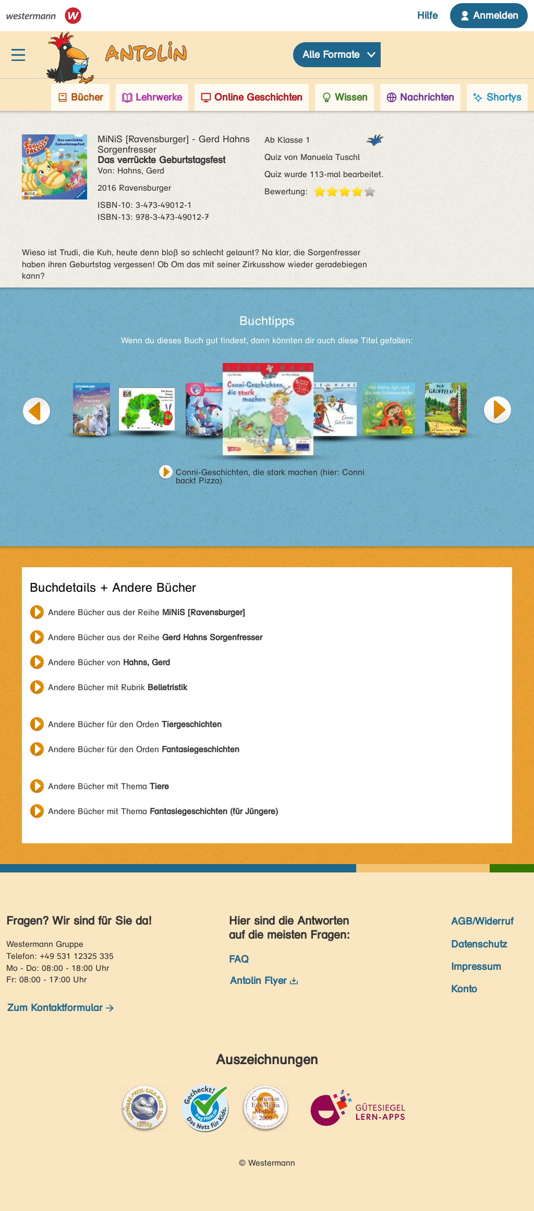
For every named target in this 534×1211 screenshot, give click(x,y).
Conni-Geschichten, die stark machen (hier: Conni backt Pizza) (270, 473)
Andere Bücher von (109, 662)
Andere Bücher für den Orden (135, 724)
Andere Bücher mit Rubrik (117, 687)
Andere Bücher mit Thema (108, 786)
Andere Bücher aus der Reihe (146, 612)
